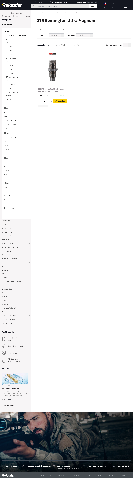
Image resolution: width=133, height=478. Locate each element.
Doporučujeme (43, 45)
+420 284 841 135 (80, 2)
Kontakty (61, 475)
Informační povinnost (93, 475)
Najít (92, 6)
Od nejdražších (74, 45)
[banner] (8, 475)
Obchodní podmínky (44, 475)
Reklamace (111, 475)
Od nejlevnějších (59, 45)
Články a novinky (16, 13)
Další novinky (9, 406)
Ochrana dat (75, 475)
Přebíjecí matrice (47, 13)
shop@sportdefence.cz (59, 2)
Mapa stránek (126, 475)
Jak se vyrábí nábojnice (10, 388)
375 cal (58, 13)
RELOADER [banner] (12, 5)
